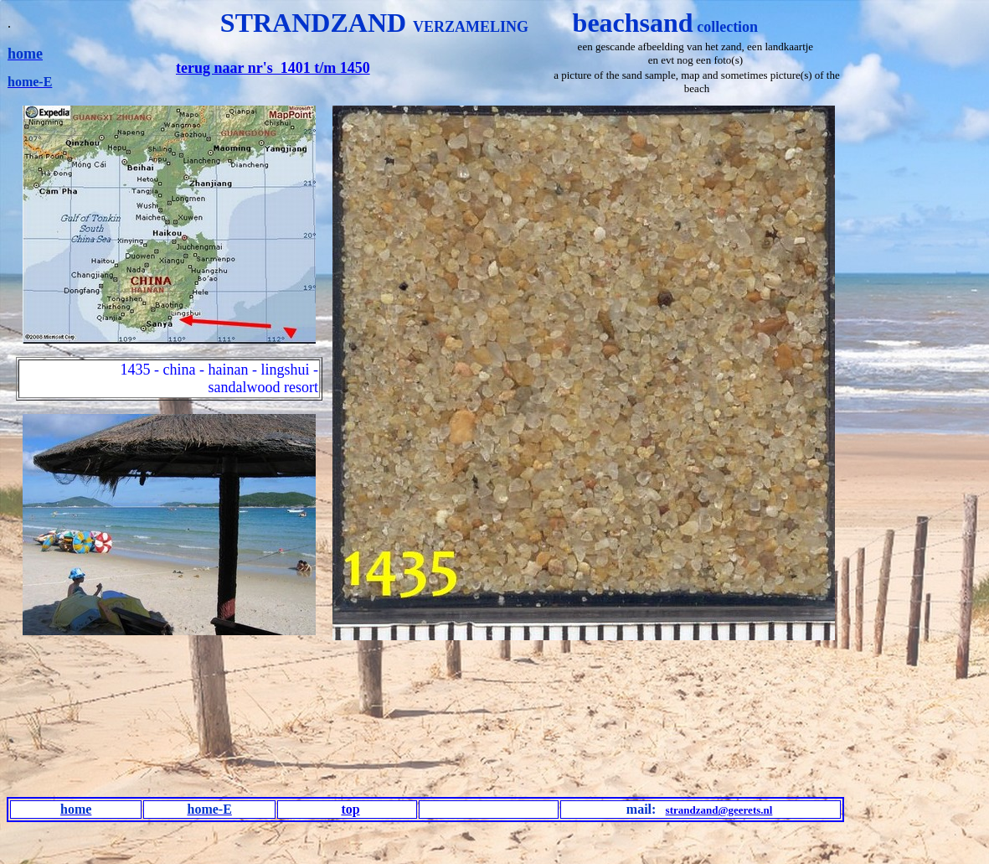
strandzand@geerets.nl (719, 810)
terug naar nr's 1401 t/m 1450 (273, 67)
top (350, 809)
